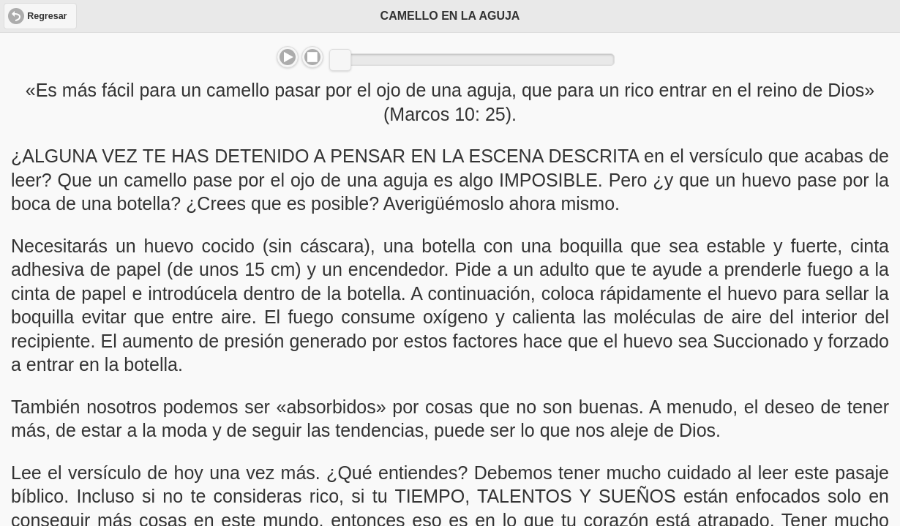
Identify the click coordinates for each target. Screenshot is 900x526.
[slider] (340, 60)
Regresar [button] (47, 16)
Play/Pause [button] (288, 57)
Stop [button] (312, 57)
